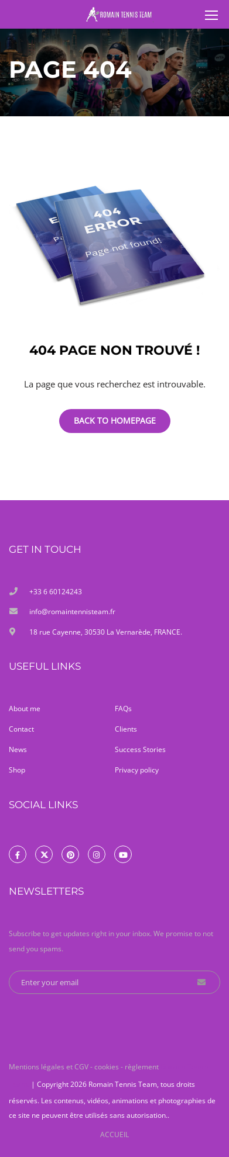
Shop (17, 770)
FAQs (123, 708)
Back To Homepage (115, 420)
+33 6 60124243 (55, 592)
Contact (21, 729)
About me (24, 708)
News (18, 749)
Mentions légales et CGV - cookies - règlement (84, 1066)
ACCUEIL (114, 1133)
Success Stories (140, 749)
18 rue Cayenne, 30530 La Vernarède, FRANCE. (105, 632)
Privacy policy (137, 770)
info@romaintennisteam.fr (72, 611)
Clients (126, 729)
